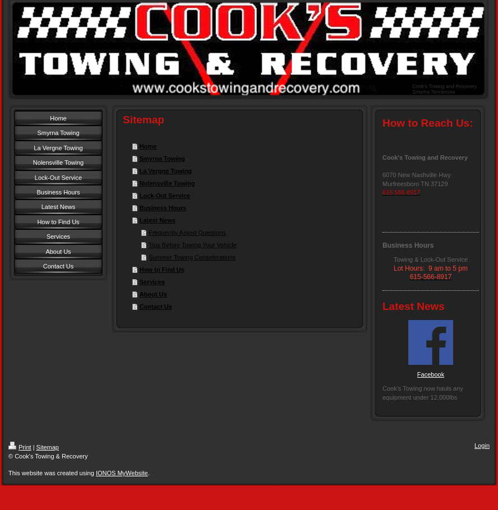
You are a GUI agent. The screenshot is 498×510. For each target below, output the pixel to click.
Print (19, 447)
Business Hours (163, 208)
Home (148, 146)
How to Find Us (162, 269)
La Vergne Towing (166, 171)
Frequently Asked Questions (187, 232)
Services (152, 282)
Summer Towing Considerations (192, 257)
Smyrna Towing (162, 158)
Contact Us (156, 306)
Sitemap (47, 447)
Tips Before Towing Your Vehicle (193, 245)
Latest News (158, 220)
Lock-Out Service (165, 195)
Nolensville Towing (167, 183)
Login (482, 445)
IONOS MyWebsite (122, 473)
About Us (153, 294)
